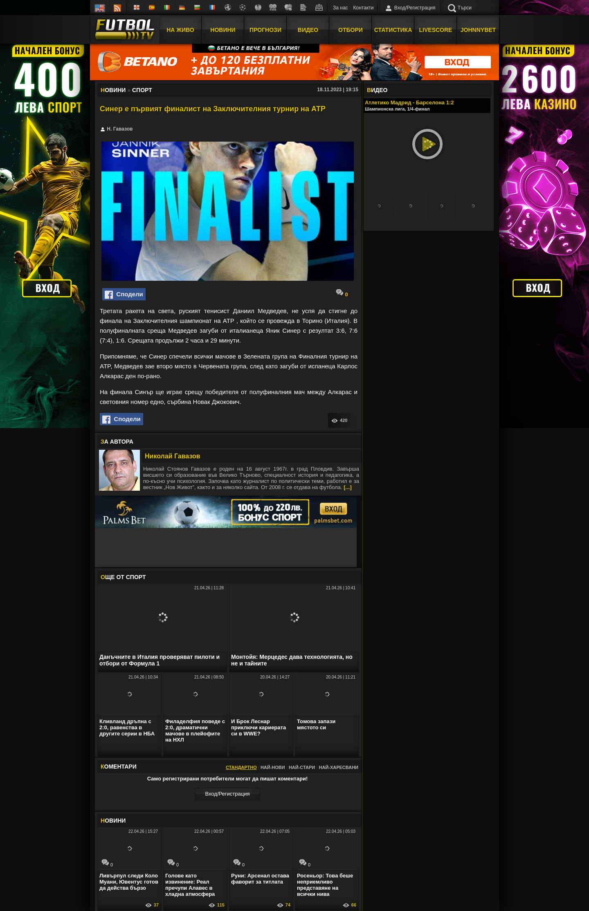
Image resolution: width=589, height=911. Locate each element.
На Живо (180, 30)
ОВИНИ (113, 820)
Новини (222, 30)
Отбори (350, 30)
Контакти (363, 8)
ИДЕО (377, 90)
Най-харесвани (338, 767)
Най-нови (273, 767)
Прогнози (265, 30)
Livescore (435, 30)
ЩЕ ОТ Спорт (123, 577)
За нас (340, 8)
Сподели (124, 295)
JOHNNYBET (478, 30)
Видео (308, 30)
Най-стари (302, 767)
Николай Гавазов (172, 456)
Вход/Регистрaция (227, 794)
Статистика (393, 30)
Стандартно (241, 767)
